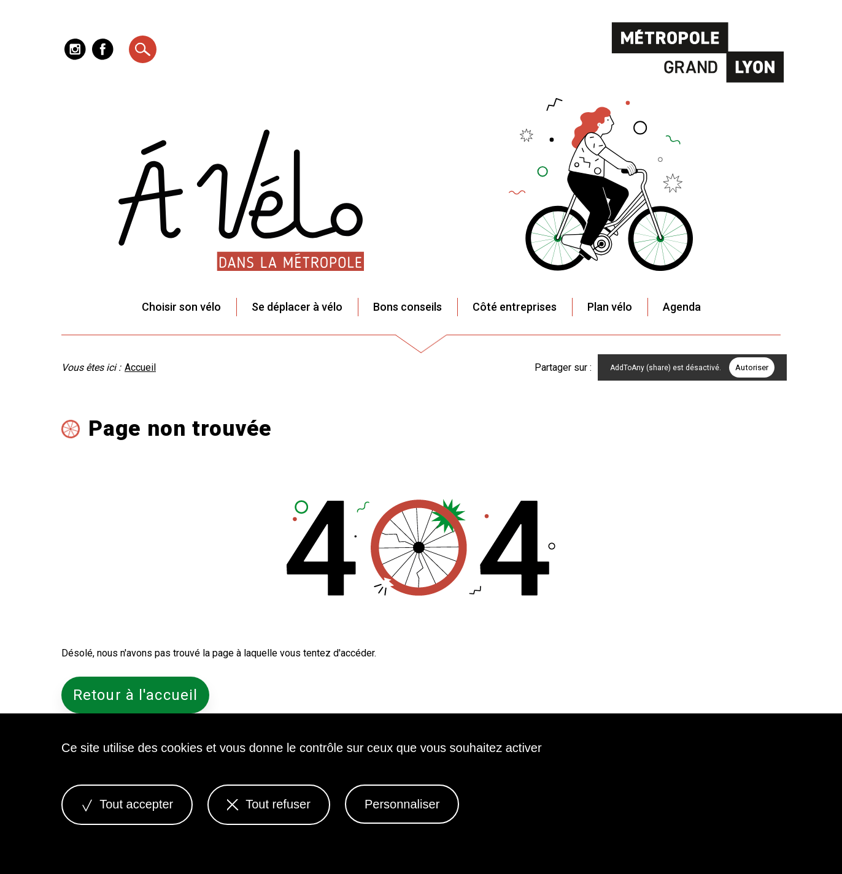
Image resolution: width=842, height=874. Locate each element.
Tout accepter (127, 804)
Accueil (140, 367)
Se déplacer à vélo (297, 306)
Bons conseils (407, 306)
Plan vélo (609, 306)
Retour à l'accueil (135, 695)
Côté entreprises (515, 306)
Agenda (682, 306)
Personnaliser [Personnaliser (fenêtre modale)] (402, 804)
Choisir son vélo (181, 306)
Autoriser (751, 367)
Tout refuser (269, 804)
